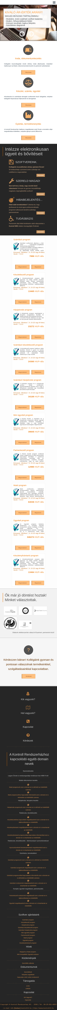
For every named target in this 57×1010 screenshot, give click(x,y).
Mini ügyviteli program (23, 415)
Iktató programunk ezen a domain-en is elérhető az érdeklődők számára (28, 787)
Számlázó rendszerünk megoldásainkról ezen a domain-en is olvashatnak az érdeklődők (28, 883)
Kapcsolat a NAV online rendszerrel (28, 977)
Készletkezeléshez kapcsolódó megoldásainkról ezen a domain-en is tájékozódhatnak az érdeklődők (28, 820)
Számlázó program (21, 239)
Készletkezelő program (23, 274)
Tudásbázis (24, 218)
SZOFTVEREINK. (26, 162)
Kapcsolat (28, 1000)
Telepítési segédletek (28, 974)
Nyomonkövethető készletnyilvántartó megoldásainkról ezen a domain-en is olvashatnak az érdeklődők (28, 847)
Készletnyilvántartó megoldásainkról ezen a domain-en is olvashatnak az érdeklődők (28, 827)
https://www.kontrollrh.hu (43, 1008)
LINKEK (28, 988)
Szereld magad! (28, 180)
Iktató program (19, 485)
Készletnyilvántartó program (25, 555)
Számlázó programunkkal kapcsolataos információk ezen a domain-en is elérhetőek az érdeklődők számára (28, 875)
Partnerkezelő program (23, 450)
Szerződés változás (28, 963)
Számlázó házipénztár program (27, 380)
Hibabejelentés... (29, 199)
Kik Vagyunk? (28, 997)
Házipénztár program (22, 310)
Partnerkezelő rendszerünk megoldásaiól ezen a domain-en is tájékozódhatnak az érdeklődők (28, 895)
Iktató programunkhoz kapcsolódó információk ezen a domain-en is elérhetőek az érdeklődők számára (28, 795)
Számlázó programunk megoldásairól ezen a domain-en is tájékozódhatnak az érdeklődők (28, 868)
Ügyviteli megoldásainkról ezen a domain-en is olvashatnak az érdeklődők (28, 903)
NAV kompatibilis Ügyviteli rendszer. (28, 954)
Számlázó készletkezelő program (28, 345)
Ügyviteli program (21, 520)
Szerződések (28, 972)
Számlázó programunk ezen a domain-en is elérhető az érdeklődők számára (28, 860)
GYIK (28, 986)
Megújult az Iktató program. (28, 952)
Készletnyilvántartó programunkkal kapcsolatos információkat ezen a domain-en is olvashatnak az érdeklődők (28, 835)
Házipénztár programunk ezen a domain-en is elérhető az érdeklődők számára (28, 807)
